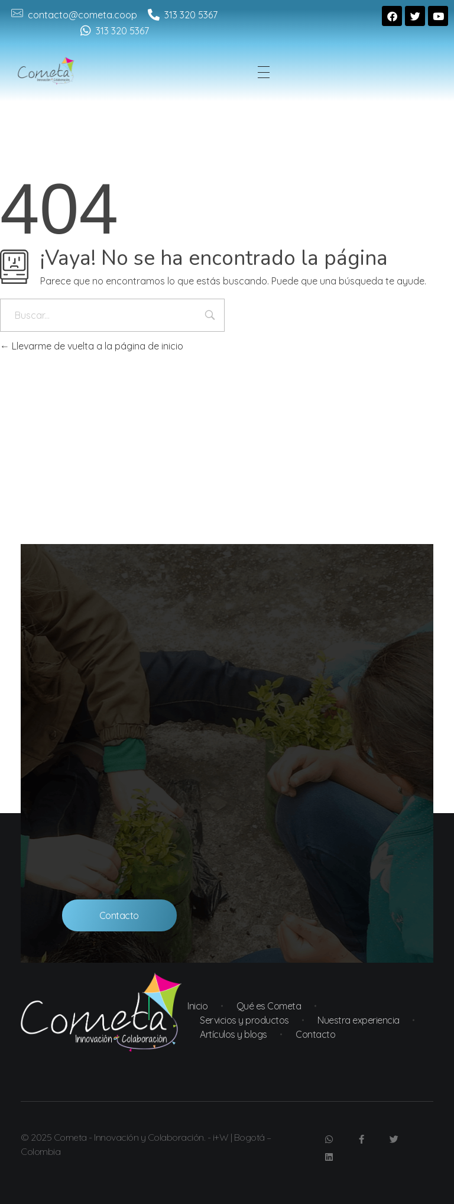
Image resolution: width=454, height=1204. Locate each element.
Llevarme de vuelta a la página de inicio (91, 346)
